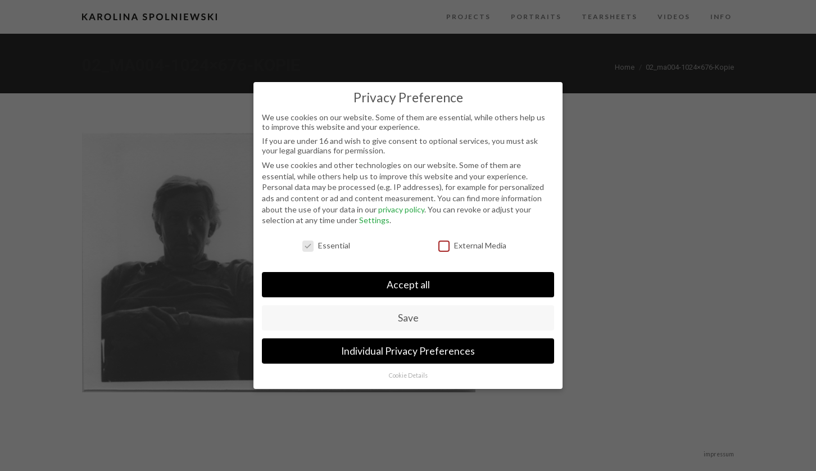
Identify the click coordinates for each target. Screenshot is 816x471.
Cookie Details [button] (408, 375)
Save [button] (408, 318)
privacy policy (401, 209)
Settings (374, 220)
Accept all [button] (408, 285)
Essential (326, 245)
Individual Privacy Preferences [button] (408, 351)
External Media (472, 245)
